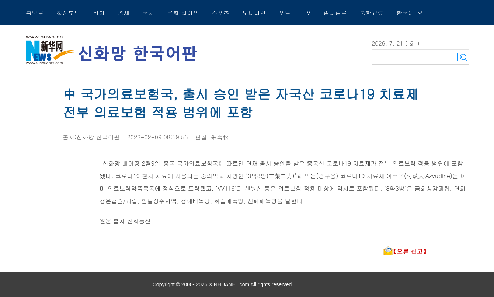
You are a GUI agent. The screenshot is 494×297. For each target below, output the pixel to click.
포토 (285, 12)
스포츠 (220, 12)
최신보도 (68, 12)
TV (306, 12)
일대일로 (335, 12)
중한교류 (371, 12)
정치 (99, 12)
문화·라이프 (183, 12)
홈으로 (35, 12)
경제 (123, 12)
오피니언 (254, 12)
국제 (148, 12)
